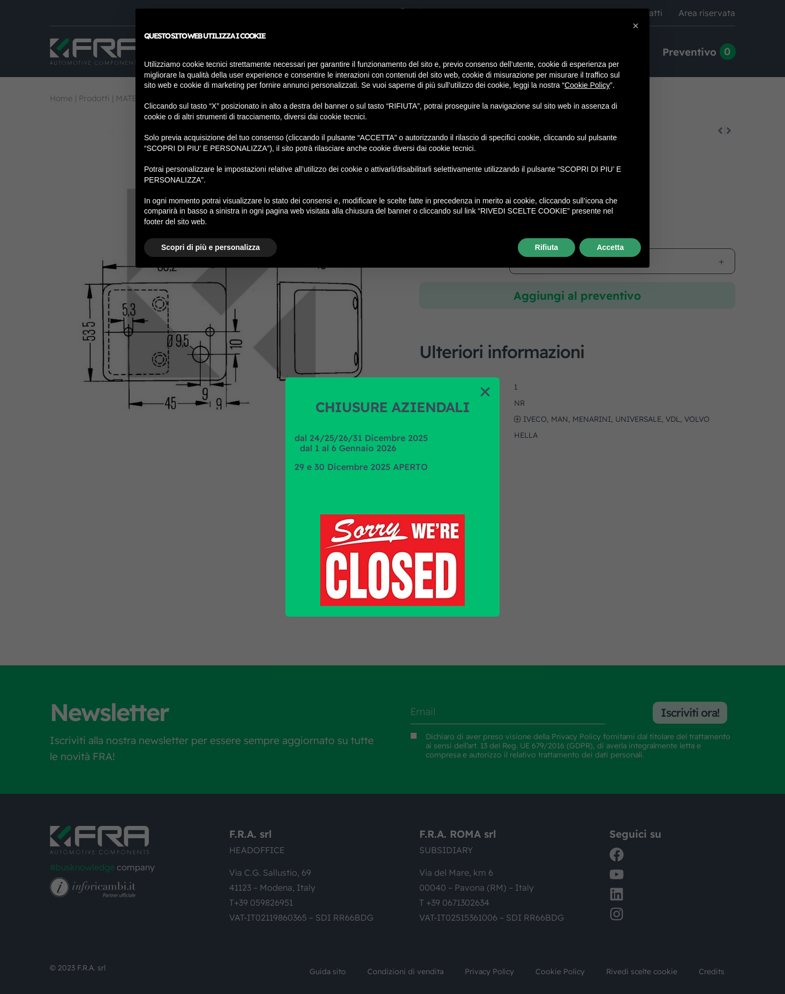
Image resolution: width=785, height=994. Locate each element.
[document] (392, 497)
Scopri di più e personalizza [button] (210, 247)
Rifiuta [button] (546, 247)
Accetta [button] (610, 247)
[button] (485, 391)
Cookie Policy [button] (587, 85)
